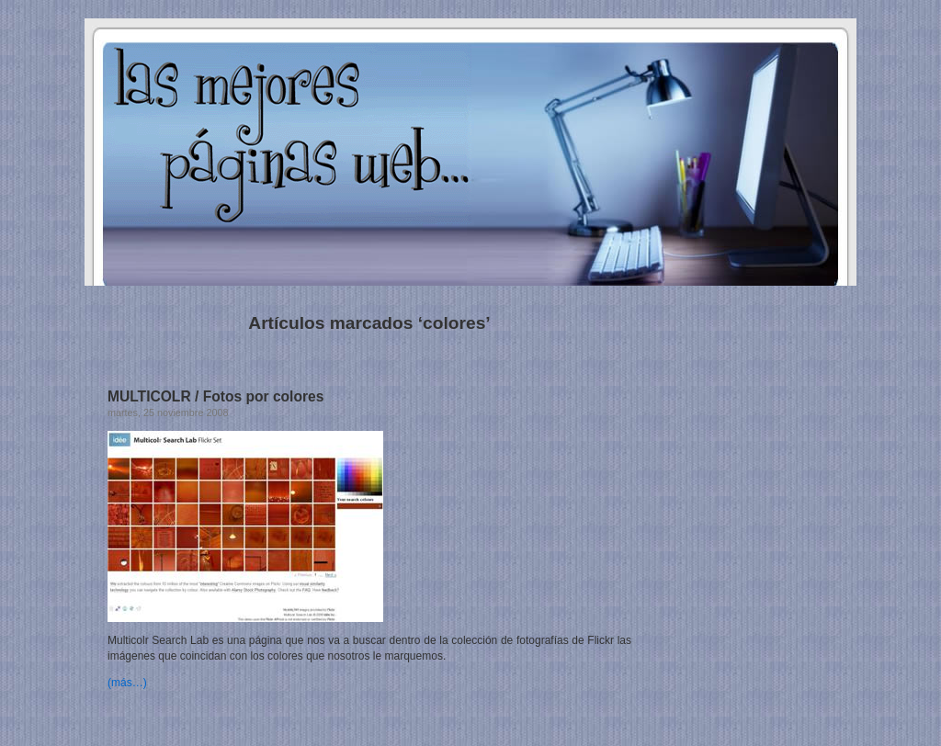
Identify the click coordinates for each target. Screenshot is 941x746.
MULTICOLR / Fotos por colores (215, 396)
